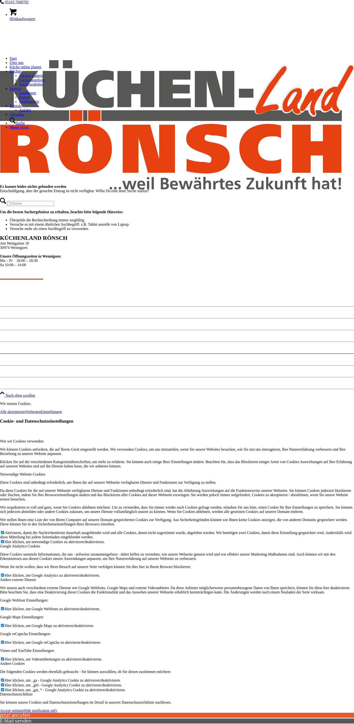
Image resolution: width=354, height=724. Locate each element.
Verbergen (33, 412)
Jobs (4, 383)
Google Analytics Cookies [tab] (20, 546)
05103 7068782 (17, 2)
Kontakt (7, 324)
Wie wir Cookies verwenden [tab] (22, 441)
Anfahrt (7, 347)
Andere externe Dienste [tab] (18, 580)
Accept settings (11, 710)
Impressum (10, 359)
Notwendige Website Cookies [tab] (22, 474)
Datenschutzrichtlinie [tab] (16, 694)
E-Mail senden (16, 721)
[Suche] (17, 123)
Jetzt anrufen (15, 715)
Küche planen (13, 336)
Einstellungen (51, 412)
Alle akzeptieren (12, 412)
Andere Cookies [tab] (12, 663)
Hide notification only (40, 710)
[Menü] (19, 127)
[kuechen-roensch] (177, 223)
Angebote (8, 312)
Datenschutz (11, 371)
